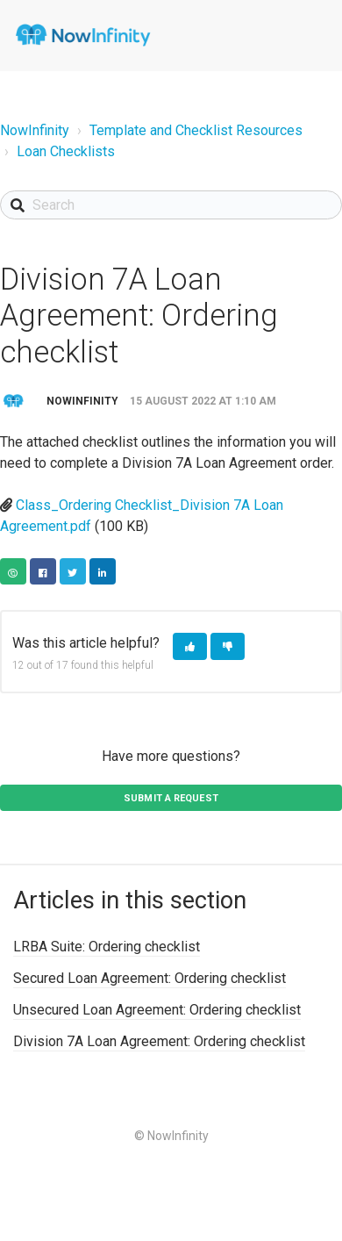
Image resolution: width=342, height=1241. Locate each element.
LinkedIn (102, 571)
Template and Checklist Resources (196, 130)
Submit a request (171, 798)
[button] (190, 646)
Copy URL (13, 571)
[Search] (171, 204)
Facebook (43, 571)
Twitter (73, 571)
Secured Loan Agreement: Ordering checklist (149, 978)
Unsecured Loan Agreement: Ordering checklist (157, 1009)
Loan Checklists (66, 151)
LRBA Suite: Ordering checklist (106, 946)
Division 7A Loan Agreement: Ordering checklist (159, 1041)
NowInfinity (34, 130)
